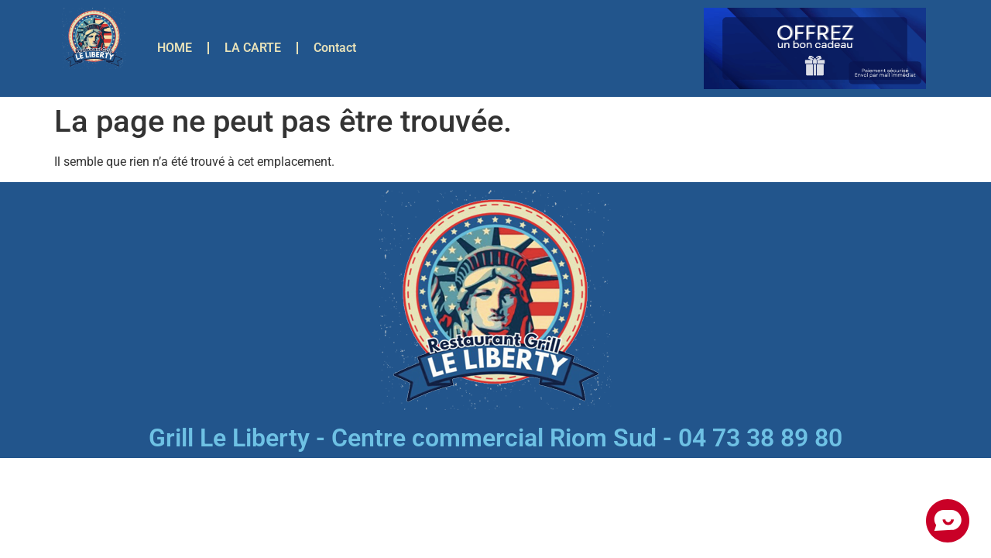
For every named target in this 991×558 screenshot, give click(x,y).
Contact (335, 47)
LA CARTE (253, 47)
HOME (174, 47)
